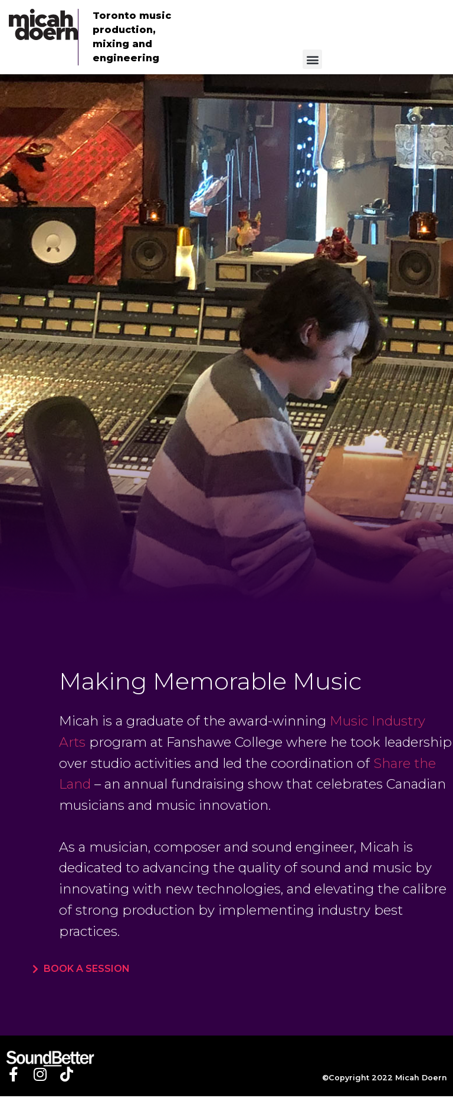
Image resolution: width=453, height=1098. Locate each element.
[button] (312, 59)
